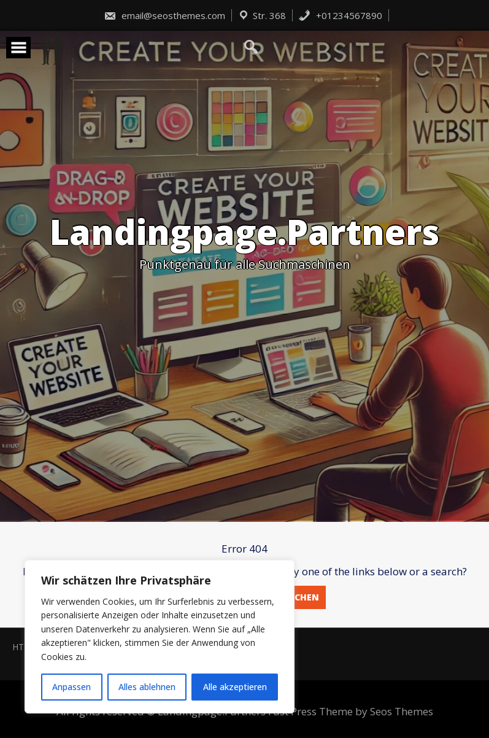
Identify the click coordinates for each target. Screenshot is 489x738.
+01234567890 (340, 15)
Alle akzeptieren (235, 687)
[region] (160, 636)
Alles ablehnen (146, 687)
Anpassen (71, 687)
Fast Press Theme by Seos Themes (350, 711)
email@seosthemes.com (164, 15)
